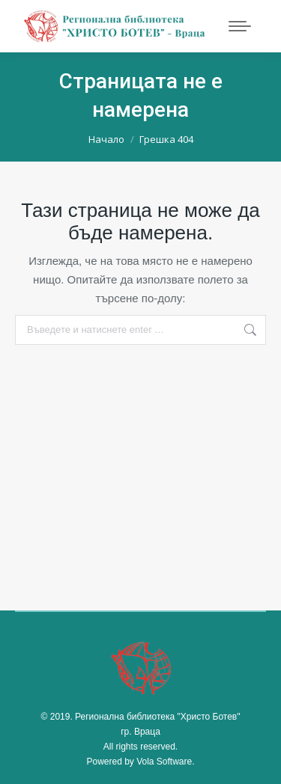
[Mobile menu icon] (240, 26)
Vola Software (164, 761)
